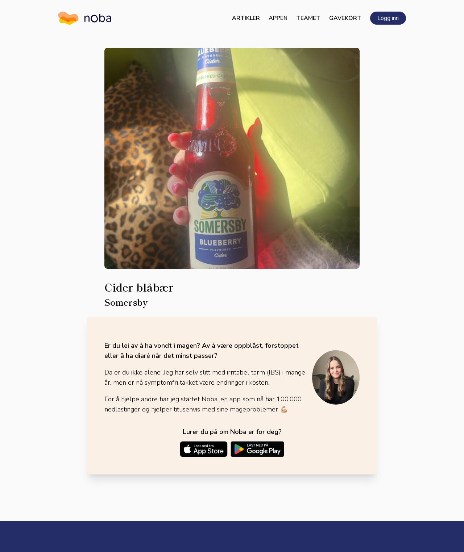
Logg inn (388, 18)
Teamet (308, 18)
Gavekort (345, 18)
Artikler (246, 18)
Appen (278, 18)
